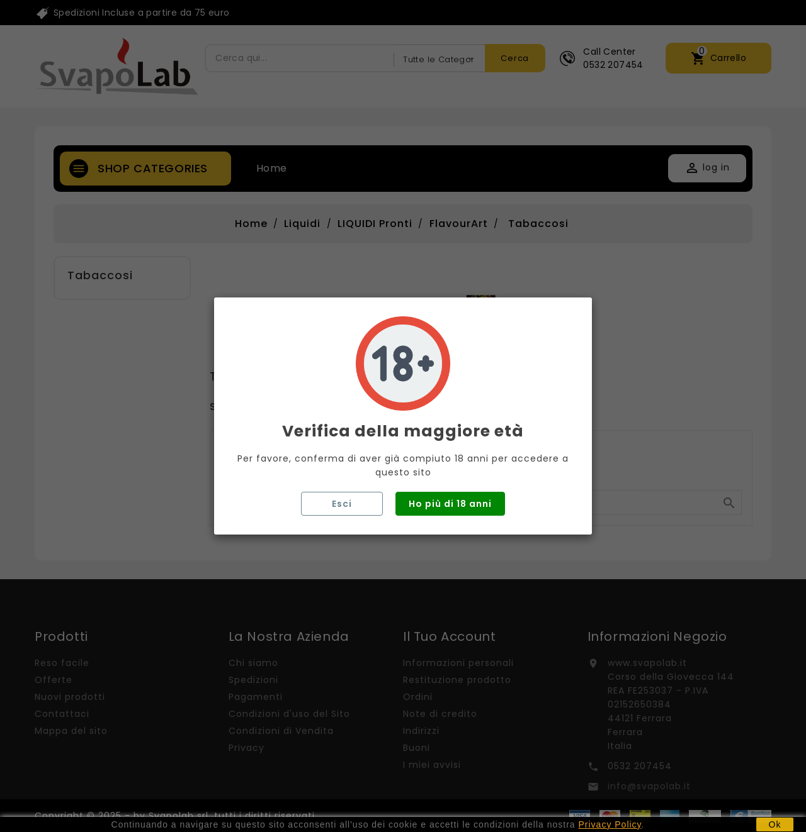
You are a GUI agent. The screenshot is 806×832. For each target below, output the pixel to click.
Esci (342, 503)
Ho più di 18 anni (450, 503)
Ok (775, 824)
